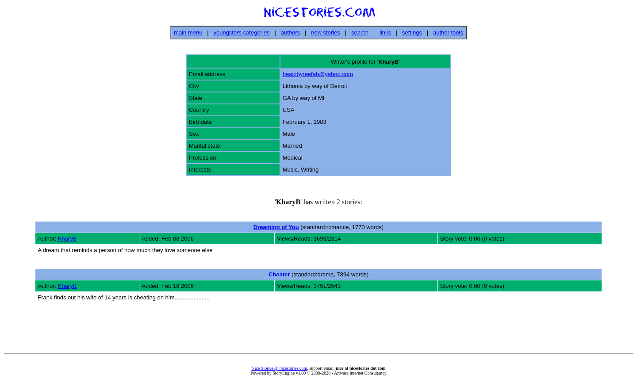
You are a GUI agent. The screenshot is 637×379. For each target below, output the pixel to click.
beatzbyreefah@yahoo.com (318, 74)
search (359, 32)
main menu (188, 32)
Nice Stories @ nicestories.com (279, 368)
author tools (448, 32)
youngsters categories (241, 32)
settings (412, 32)
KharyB (67, 238)
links (385, 32)
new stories (325, 32)
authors (290, 32)
